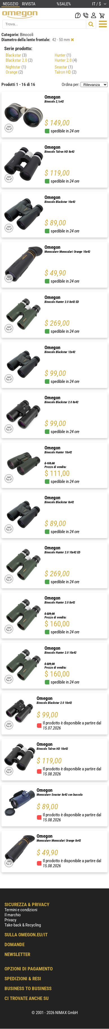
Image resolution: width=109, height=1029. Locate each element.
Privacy (10, 919)
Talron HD (66, 72)
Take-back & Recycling (23, 925)
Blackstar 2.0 (19, 60)
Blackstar (16, 55)
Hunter (63, 55)
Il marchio (13, 914)
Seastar (64, 67)
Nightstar (16, 67)
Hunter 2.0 (66, 60)
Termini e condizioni (21, 909)
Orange (14, 72)
